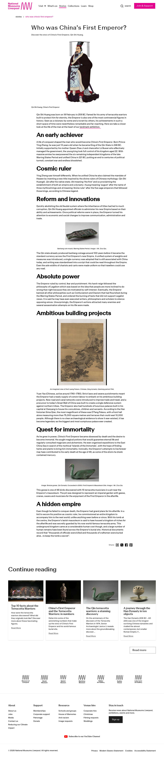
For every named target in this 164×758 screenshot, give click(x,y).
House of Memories (67, 715)
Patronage (37, 718)
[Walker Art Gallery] (101, 679)
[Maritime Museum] (82, 679)
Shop (91, 6)
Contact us (13, 722)
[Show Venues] (45, 6)
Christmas (88, 715)
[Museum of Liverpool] (25, 679)
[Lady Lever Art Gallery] (138, 679)
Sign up (115, 720)
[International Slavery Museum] (63, 679)
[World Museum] (44, 679)
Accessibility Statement (145, 751)
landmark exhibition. (90, 127)
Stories (62, 6)
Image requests (66, 722)
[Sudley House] (119, 679)
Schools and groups (67, 711)
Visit (40, 6)
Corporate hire (90, 711)
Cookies (129, 751)
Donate (36, 722)
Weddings (88, 722)
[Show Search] (125, 6)
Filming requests (91, 718)
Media (11, 718)
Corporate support (41, 715)
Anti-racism (64, 718)
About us (12, 711)
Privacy (94, 751)
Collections (73, 6)
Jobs (10, 715)
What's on (52, 6)
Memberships (39, 711)
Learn (84, 6)
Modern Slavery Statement (111, 751)
